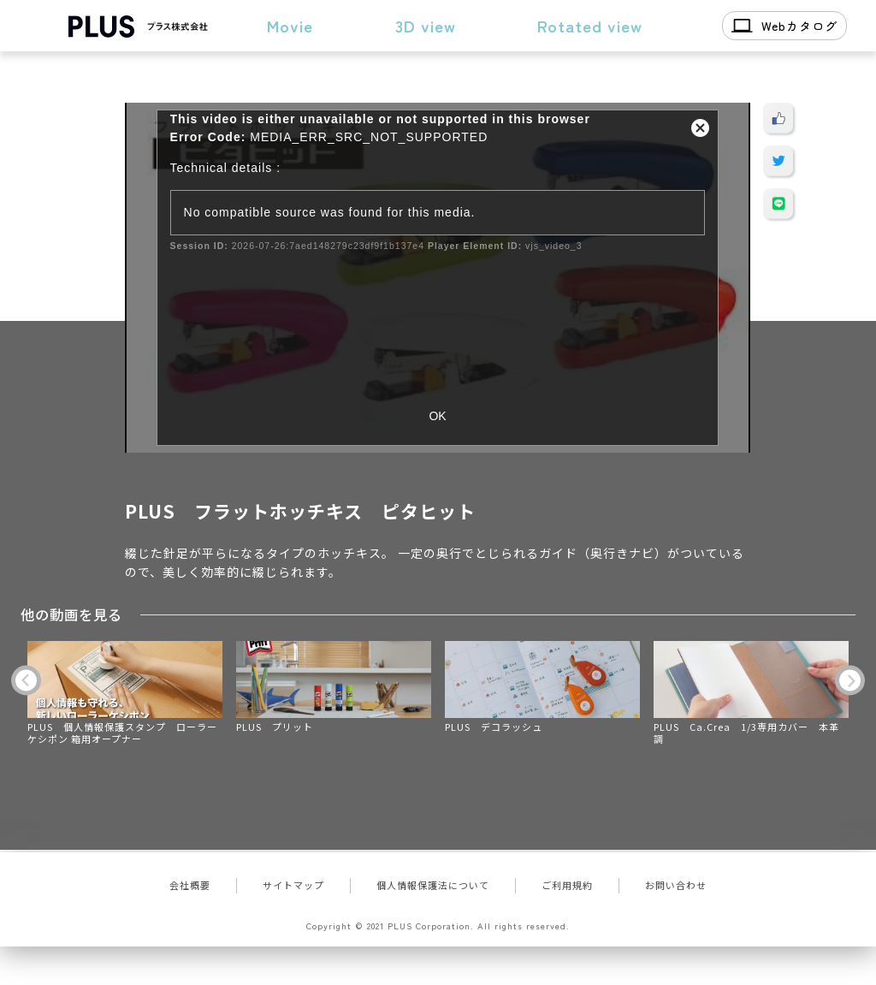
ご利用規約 (567, 885)
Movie (290, 25)
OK (437, 416)
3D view (425, 25)
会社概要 (189, 885)
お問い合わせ (676, 885)
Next (850, 680)
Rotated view (589, 25)
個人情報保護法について (432, 885)
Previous (26, 680)
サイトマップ (293, 885)
